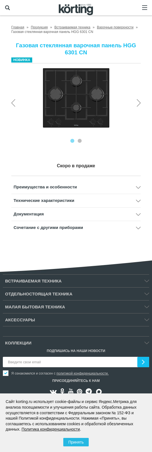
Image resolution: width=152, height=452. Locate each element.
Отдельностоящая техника (38, 293)
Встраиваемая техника (33, 281)
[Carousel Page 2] (80, 141)
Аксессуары (20, 319)
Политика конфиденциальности (50, 429)
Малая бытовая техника (35, 306)
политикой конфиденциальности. (83, 373)
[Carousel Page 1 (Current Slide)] (72, 141)
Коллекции (18, 342)
